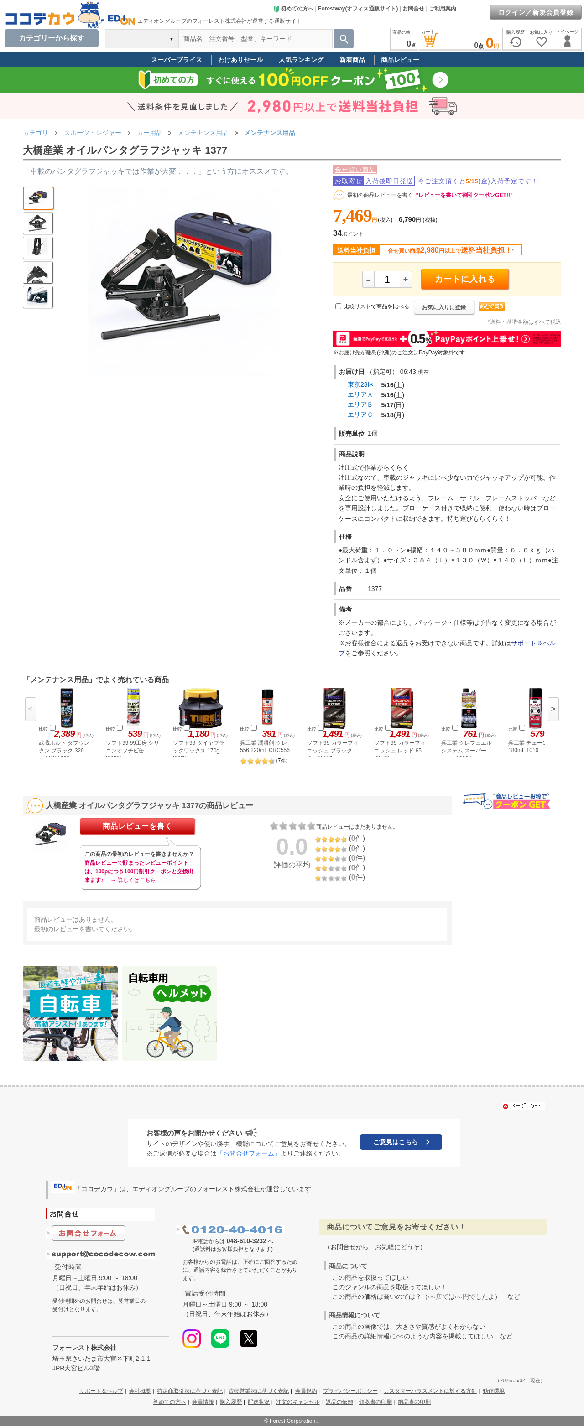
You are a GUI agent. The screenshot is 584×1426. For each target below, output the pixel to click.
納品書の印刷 (414, 1402)
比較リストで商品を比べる (376, 306)
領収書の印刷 (375, 1402)
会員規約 (306, 1391)
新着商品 (352, 59)
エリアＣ (360, 414)
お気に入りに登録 (444, 307)
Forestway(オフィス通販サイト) (358, 8)
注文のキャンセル (298, 1402)
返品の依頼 (339, 1402)
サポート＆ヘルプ (101, 1391)
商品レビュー (400, 59)
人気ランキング (301, 59)
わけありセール (240, 59)
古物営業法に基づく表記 (259, 1391)
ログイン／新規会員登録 (536, 12)
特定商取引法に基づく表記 (190, 1391)
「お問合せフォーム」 (249, 1153)
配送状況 (259, 1402)
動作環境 (494, 1391)
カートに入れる (465, 279)
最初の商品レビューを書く (380, 195)
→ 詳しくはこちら (133, 880)
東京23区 (361, 384)
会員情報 (203, 1402)
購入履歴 (231, 1402)
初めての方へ (293, 8)
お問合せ (413, 8)
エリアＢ (360, 404)
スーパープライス (176, 59)
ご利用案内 (442, 8)
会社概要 (140, 1391)
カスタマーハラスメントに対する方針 (430, 1391)
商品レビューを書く (137, 826)
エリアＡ (360, 394)
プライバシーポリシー (350, 1391)
